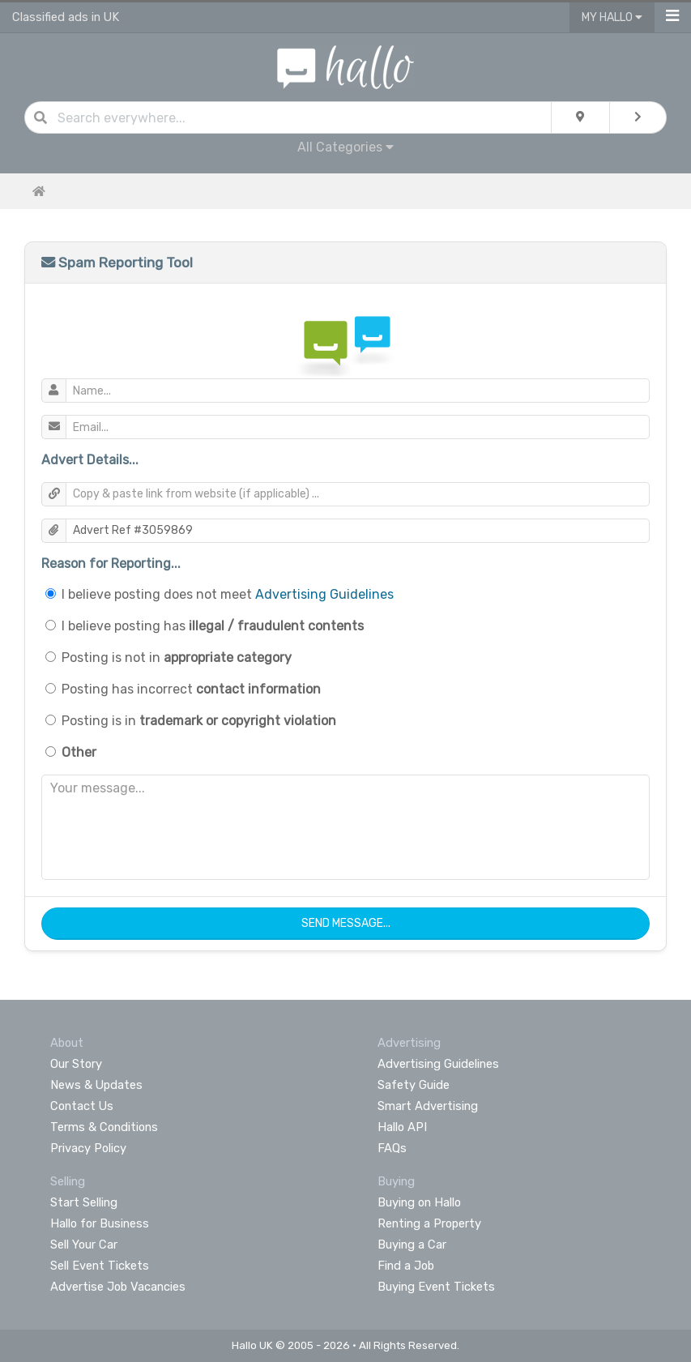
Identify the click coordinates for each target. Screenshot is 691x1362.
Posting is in (199, 720)
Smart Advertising (427, 1106)
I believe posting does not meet (228, 594)
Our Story (76, 1064)
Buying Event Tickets (436, 1286)
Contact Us (81, 1106)
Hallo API (402, 1127)
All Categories (345, 147)
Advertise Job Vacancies (118, 1286)
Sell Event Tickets (99, 1265)
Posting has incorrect (191, 689)
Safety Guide (413, 1085)
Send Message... (345, 923)
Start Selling (83, 1202)
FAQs (392, 1148)
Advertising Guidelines (324, 594)
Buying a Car (411, 1244)
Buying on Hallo (419, 1202)
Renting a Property (429, 1223)
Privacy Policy (88, 1148)
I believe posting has (213, 626)
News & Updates (96, 1085)
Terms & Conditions (104, 1127)
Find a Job (405, 1265)
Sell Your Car (83, 1244)
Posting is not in (177, 657)
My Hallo (612, 17)
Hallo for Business (99, 1223)
